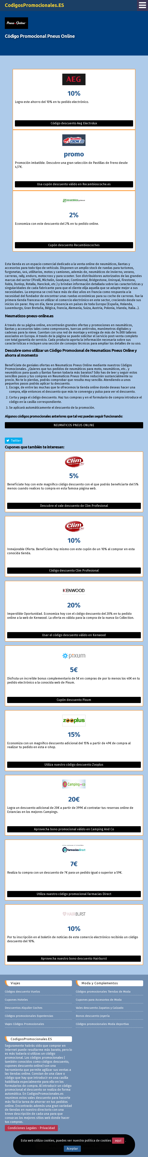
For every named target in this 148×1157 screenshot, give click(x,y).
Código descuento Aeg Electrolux (74, 123)
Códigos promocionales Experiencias (29, 1016)
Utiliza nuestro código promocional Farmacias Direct (74, 894)
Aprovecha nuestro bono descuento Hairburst (74, 958)
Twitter (13, 440)
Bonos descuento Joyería (93, 1016)
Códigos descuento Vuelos (22, 991)
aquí (118, 1140)
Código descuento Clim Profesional (74, 570)
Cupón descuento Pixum (74, 700)
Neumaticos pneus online (74, 425)
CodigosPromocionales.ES (34, 5)
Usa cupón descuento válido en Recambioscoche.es (74, 184)
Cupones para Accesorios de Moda (99, 999)
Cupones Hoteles (16, 999)
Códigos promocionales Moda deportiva (102, 1024)
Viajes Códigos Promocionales (24, 1024)
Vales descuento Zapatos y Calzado (99, 1008)
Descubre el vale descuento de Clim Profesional (74, 506)
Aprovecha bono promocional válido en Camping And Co (74, 829)
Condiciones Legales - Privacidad (31, 1128)
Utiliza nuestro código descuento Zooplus (73, 764)
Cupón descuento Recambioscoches (74, 245)
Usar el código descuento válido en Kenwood (74, 635)
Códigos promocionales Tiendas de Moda (103, 991)
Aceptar (72, 1148)
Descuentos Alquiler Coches (23, 1008)
